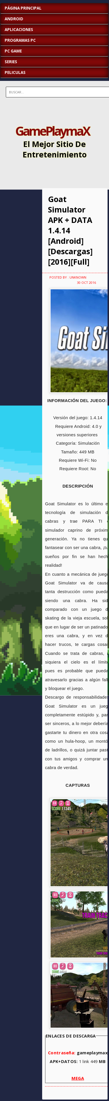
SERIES (11, 61)
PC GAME (13, 51)
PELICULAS (15, 72)
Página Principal (23, 8)
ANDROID (14, 18)
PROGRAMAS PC (20, 40)
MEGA (78, 1078)
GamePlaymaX (52, 130)
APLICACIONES (19, 29)
